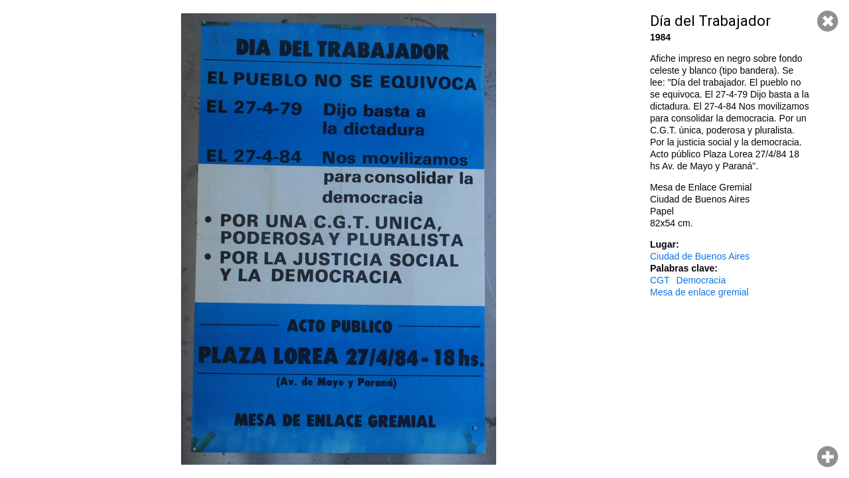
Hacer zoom (827, 456)
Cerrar (827, 21)
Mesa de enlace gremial (699, 292)
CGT (660, 280)
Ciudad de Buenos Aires (700, 256)
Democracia (701, 280)
